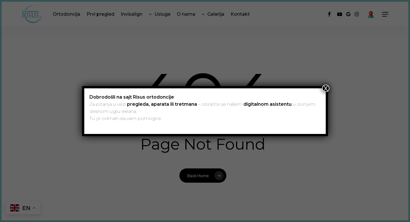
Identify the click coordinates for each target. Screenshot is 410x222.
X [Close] (325, 88)
